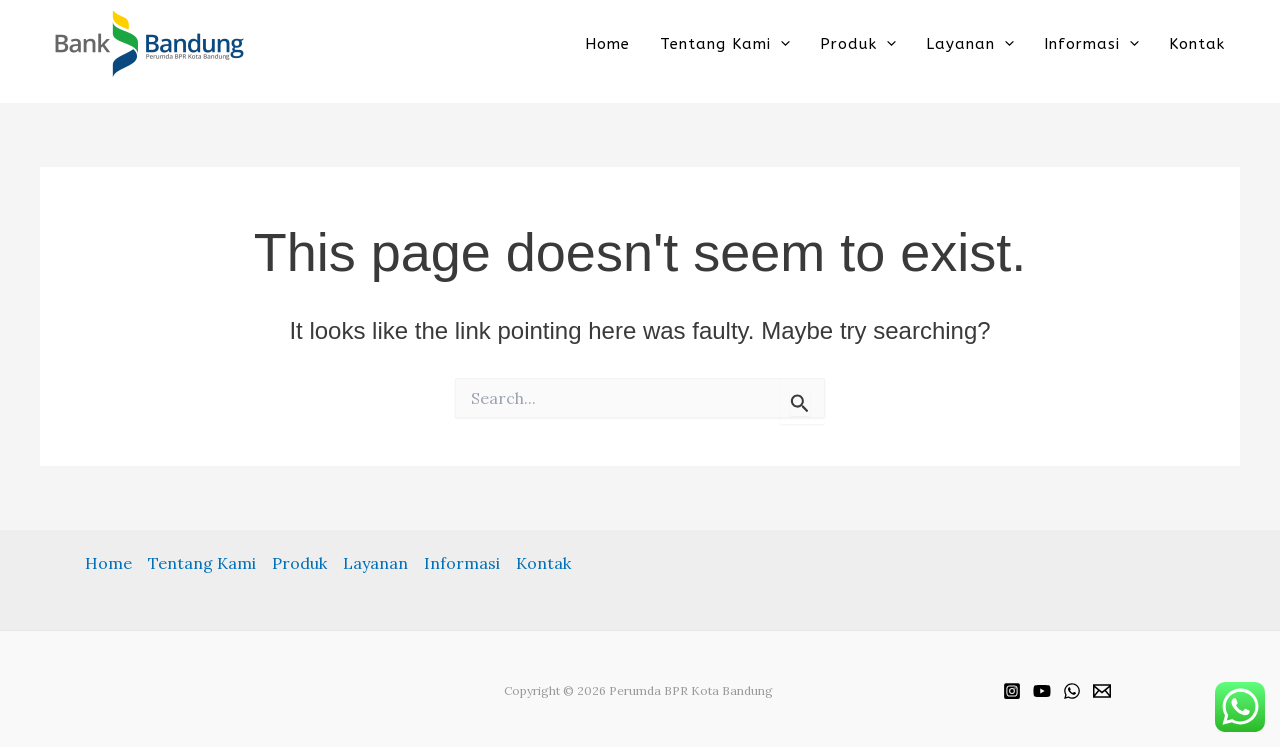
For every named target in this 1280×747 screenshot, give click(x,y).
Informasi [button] (1091, 43)
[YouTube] (1042, 691)
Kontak (1197, 43)
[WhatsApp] (1072, 691)
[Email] (1102, 691)
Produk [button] (858, 43)
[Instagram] (1012, 691)
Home (607, 43)
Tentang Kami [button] (725, 43)
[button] (780, 43)
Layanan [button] (970, 43)
